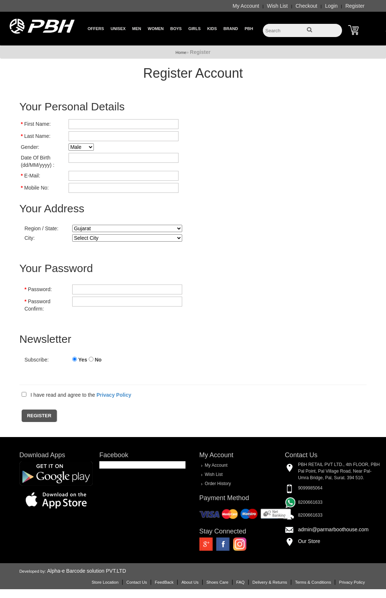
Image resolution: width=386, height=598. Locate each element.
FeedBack (164, 582)
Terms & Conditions (313, 582)
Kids (212, 28)
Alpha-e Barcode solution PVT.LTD (86, 571)
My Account (246, 6)
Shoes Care (217, 582)
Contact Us (136, 582)
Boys (175, 28)
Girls (194, 28)
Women (155, 28)
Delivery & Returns (270, 582)
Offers (96, 28)
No (98, 360)
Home (181, 52)
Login (331, 6)
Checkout (306, 6)
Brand (231, 28)
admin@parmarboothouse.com (333, 529)
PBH (249, 28)
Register (354, 6)
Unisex (118, 28)
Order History (218, 483)
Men (136, 28)
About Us (190, 582)
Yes (82, 360)
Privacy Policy (352, 582)
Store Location (105, 582)
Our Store (309, 541)
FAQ (240, 582)
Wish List (277, 6)
